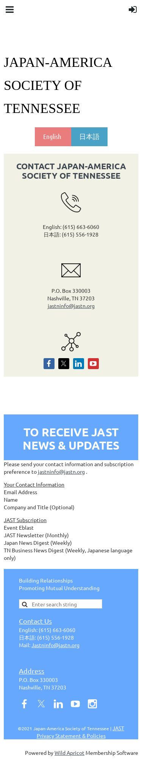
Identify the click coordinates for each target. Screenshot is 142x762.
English (53, 136)
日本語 (89, 136)
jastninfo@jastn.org (71, 305)
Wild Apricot (69, 752)
